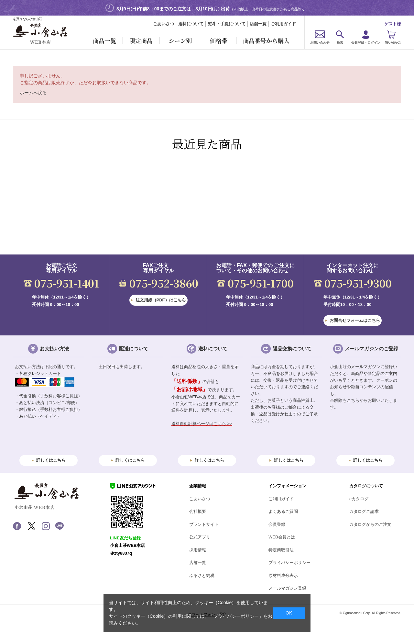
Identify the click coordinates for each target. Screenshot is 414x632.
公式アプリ (199, 537)
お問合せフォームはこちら (355, 320)
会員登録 (276, 524)
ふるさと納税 (201, 575)
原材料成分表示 (283, 575)
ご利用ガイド (283, 23)
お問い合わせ (320, 42)
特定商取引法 (281, 549)
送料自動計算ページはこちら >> (201, 423)
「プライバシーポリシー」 (236, 616)
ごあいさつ (163, 23)
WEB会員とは (281, 537)
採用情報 (197, 549)
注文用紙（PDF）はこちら (161, 300)
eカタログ (358, 498)
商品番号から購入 (266, 40)
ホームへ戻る (33, 92)
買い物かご (393, 42)
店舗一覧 (258, 23)
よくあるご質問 (283, 511)
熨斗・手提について (226, 23)
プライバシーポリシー (289, 562)
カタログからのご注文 (370, 524)
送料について (190, 23)
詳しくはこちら (51, 460)
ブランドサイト (204, 524)
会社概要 (197, 511)
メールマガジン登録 (287, 588)
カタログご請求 (364, 511)
